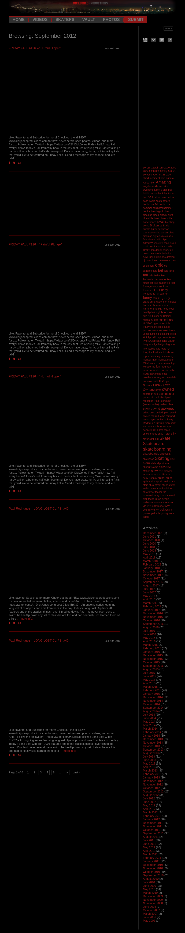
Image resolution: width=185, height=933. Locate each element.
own (167, 385)
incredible (164, 323)
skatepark (165, 453)
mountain (166, 366)
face (155, 270)
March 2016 (150, 644)
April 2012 (149, 808)
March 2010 (150, 892)
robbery (169, 419)
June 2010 (149, 885)
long (146, 352)
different (170, 257)
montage (171, 363)
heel (171, 308)
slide (153, 463)
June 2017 (149, 592)
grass (146, 301)
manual (147, 359)
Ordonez (147, 385)
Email (20, 162)
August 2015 (151, 669)
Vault (88, 20)
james (167, 326)
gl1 (159, 298)
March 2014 (150, 728)
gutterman (161, 301)
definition (166, 253)
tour (162, 495)
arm (161, 186)
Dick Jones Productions (92, 7)
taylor (151, 492)
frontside (147, 293)
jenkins (147, 330)
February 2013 (152, 774)
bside (166, 225)
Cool (145, 246)
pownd (155, 408)
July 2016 (149, 630)
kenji (166, 333)
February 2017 (152, 606)
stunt (165, 484)
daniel (158, 250)
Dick (151, 257)
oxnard (146, 393)
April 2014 (149, 725)
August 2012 (151, 795)
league (147, 344)
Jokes (171, 330)
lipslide (151, 348)
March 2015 (150, 686)
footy (155, 286)
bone (146, 222)
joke (165, 330)
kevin (173, 333)
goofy (166, 298)
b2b (170, 189)
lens (173, 344)
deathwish (155, 253)
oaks (149, 381)
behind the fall (150, 204)
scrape (167, 426)
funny (147, 298)
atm (166, 186)
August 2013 (151, 753)
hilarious (166, 312)
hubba (146, 319)
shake (146, 433)
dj (144, 260)
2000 (167, 167)
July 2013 (149, 756)
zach (171, 513)
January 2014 (151, 735)
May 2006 (149, 920)
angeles (147, 186)
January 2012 (151, 819)
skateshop (148, 459)
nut (144, 381)
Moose (147, 366)
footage (147, 286)
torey (156, 495)
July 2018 (149, 547)
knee (165, 337)
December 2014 (153, 697)
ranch (146, 419)
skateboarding (157, 449)
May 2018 (149, 554)
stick (151, 485)
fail (160, 270)
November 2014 (153, 700)
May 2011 (149, 847)
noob (146, 373)
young (164, 513)
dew (145, 256)
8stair (162, 174)
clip (159, 239)
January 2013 (151, 777)
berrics (146, 211)
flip (168, 282)
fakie (171, 270)
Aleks (146, 182)
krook (172, 337)
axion (157, 189)
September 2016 (153, 623)
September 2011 (153, 833)
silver (146, 439)
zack (146, 516)
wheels (147, 509)
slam (146, 463)
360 (157, 171)
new (152, 370)
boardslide (166, 218)
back (146, 193)
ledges (161, 344)
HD (160, 308)
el (144, 265)
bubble (146, 229)
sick (168, 433)
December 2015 (153, 655)
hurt (170, 319)
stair (166, 481)
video (171, 502)
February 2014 (152, 732)
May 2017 (149, 595)
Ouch (156, 385)
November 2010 (153, 868)
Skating (162, 458)
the (164, 492)
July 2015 (149, 672)
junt (162, 333)
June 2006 (149, 917)
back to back (156, 193)
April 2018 (149, 557)
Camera (147, 232)
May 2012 (149, 805)
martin (170, 359)
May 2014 (149, 721)
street (158, 484)
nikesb (164, 370)
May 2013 (149, 763)
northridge (155, 373)
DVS (173, 260)
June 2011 (149, 843)
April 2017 (149, 599)
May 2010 (149, 889)
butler (154, 229)
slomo (154, 466)
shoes (153, 433)
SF (151, 430)
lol (168, 348)
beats (159, 201)
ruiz (158, 423)
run (162, 423)
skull (172, 459)
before (166, 200)
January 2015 (151, 693)
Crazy (146, 249)
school (158, 426)
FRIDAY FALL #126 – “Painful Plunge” (35, 244)
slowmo (168, 471)
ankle (155, 186)
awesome (148, 189)
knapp (159, 337)
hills (145, 316)
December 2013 (153, 739)
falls (151, 275)
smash (154, 474)
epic (159, 265)
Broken (154, 225)
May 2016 (149, 637)
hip (149, 315)
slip (159, 463)
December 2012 (153, 781)
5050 (149, 174)
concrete (158, 243)
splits (146, 481)
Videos (40, 20)
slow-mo (157, 471)
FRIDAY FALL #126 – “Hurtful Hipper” (35, 48)
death (146, 253)
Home (19, 20)
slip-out (165, 463)
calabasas (163, 229)
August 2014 (151, 711)
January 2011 (151, 861)
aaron (169, 174)
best (153, 211)
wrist (167, 509)
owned (168, 389)
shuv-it (161, 433)
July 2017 (149, 588)
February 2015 (152, 690)
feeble (157, 275)
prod (152, 412)
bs (161, 225)
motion (155, 366)
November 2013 (153, 742)
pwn (166, 412)
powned (167, 408)
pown (146, 408)
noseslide (171, 377)
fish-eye (154, 282)
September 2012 (153, 791)
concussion (170, 243)
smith (162, 474)
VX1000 (151, 506)
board (157, 218)
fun (166, 293)
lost (155, 352)
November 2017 (153, 575)
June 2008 (149, 906)
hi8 (153, 312)
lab (154, 340)
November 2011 (153, 826)
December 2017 (153, 571)
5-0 (170, 171)
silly (173, 433)
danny (166, 250)
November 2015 (153, 658)
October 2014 (151, 704)
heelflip (147, 312)
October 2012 (151, 788)
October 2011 (151, 829)
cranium (160, 246)
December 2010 (153, 864)
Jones (146, 333)
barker (170, 197)
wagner (160, 506)
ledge (155, 344)
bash (145, 201)
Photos (111, 20)
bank (163, 197)
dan (153, 250)
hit (161, 316)
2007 (145, 171)
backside (169, 193)
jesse (155, 330)
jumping (154, 333)
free (156, 290)
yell (153, 513)
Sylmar (155, 488)
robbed (160, 419)
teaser (158, 492)
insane (154, 326)
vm (144, 506)
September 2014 (153, 707)
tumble (165, 499)
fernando (160, 279)
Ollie (160, 381)
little (158, 348)
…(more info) (25, 618)
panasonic (148, 397)
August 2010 (151, 878)
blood (156, 215)
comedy (148, 242)
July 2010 (149, 882)
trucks (158, 499)
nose (164, 373)
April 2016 (149, 641)
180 (161, 167)
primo (146, 412)
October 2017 (151, 578)
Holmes (167, 316)
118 (148, 167)
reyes (153, 419)
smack (146, 474)
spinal (161, 477)
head (165, 308)
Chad (171, 232)
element (150, 265)
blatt (167, 211)
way (167, 506)
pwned (146, 416)
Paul (163, 397)
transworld (170, 495)
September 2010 (153, 875)
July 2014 (149, 714)
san (145, 426)
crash (169, 246)
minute (153, 363)
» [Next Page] (67, 772)
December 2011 (153, 822)
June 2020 (149, 543)
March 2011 (150, 854)
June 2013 (149, 760)
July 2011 (149, 840)
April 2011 (149, 850)
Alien (152, 182)
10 (144, 167)
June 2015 (149, 676)
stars (145, 485)
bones (153, 222)
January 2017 (151, 609)
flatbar (162, 282)
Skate (165, 438)
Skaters (65, 20)
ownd (158, 389)
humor (162, 319)
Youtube (145, 40)
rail (157, 415)
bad (145, 197)
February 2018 (152, 564)
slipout (146, 466)
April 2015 (149, 683)
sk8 (156, 438)
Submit (135, 20)
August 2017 (151, 585)
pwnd (173, 412)
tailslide (168, 488)
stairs (172, 481)
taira (145, 492)
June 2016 (149, 634)
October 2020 (151, 540)
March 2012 (150, 812)
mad (152, 356)
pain (161, 393)
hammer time (161, 305)
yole (158, 513)
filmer (146, 282)
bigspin (160, 211)
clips (164, 239)
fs (154, 293)
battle (152, 201)
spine (169, 477)
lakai (158, 340)
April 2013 (149, 767)
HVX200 (147, 323)
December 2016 (153, 613)
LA (149, 340)
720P (155, 174)
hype (155, 323)
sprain (159, 481)
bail (150, 197)
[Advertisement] (57, 202)
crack (152, 246)
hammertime (150, 308)
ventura (154, 502)
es (165, 265)
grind (153, 301)
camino (156, 232)
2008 (152, 171)
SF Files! (158, 430)
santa (151, 426)
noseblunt (148, 377)
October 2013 (151, 746)
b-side (164, 189)
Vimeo (153, 40)
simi (151, 439)
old (155, 381)
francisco (148, 290)
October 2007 (151, 910)
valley (146, 502)
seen (146, 429)
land (164, 340)
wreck (160, 509)
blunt (170, 215)
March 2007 (150, 913)
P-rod (154, 393)
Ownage (149, 389)
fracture (163, 286)
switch (146, 488)
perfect (163, 404)
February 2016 (152, 648)
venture (163, 502)
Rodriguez (149, 422)
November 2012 (153, 784)
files (168, 279)
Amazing (163, 182)
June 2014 (149, 718)
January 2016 (151, 651)
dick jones (160, 256)
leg (168, 344)
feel (163, 275)
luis (160, 352)
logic (163, 348)
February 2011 (152, 857)
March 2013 (150, 770)
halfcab (172, 301)
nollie (172, 370)
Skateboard (153, 443)
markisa (162, 359)
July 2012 (149, 798)
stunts (171, 484)
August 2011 (151, 836)
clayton (152, 239)
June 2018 (149, 550)
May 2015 (149, 679)
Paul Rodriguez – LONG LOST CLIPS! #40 (39, 508)
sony (145, 478)
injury (146, 326)
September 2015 (153, 665)
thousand (148, 495)
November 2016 (153, 616)
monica (162, 363)
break (160, 222)
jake (160, 326)
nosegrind (159, 377)
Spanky (153, 478)
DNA (148, 260)
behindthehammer (162, 208)
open (167, 381)
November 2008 (153, 903)
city (155, 236)
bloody (163, 215)
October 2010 (151, 871)
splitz (152, 481)
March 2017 (150, 602)
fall (145, 275)
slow (162, 466)
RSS (170, 40)
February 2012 (152, 815)
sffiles (167, 430)
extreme (147, 270)
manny (170, 356)
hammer (148, 305)
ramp (162, 416)
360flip (163, 171)
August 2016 (151, 627)
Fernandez (149, 279)
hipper (155, 316)
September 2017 (153, 582)
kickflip (147, 337)
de (171, 250)
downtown (164, 260)
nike (158, 370)
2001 (173, 167)
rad (152, 416)
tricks (151, 499)
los (151, 352)
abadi (146, 178)
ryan (167, 422)
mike (146, 363)
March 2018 (150, 561)
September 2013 (153, 749)
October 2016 (151, 620)
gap (155, 298)
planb (171, 404)
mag (157, 356)
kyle (145, 340)
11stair (155, 167)
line (145, 348)
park (157, 397)
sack (173, 423)
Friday (163, 290)
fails (166, 270)
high (158, 312)
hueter (154, 319)
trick (145, 499)
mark (154, 359)
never (146, 370)
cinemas (147, 236)
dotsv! (154, 260)
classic (161, 236)
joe (160, 330)
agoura (170, 178)
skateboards (151, 453)
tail (161, 488)
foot (173, 282)
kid (153, 337)
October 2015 (151, 662)
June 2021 (149, 536)
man (163, 356)
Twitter (15, 162)
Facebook (10, 162)
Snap (168, 474)
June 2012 (149, 801)
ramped (170, 415)
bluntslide (148, 218)
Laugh (171, 340)
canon (164, 232)
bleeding (147, 215)
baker (157, 197)
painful (169, 393)
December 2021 (153, 533)
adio (163, 178)
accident (155, 178)
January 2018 (151, 568)
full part (160, 293)
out (162, 385)
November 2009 (153, 899)
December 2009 (153, 896)
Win (153, 509)
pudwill (159, 412)
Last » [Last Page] (76, 772)
